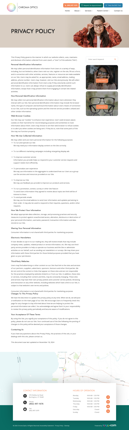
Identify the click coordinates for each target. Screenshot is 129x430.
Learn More (102, 81)
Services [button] (88, 11)
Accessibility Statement (47, 426)
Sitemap (66, 426)
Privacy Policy (59, 426)
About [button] (77, 11)
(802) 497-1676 (72, 5)
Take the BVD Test (114, 5)
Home (67, 11)
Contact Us (118, 11)
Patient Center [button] (103, 11)
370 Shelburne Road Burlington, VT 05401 (36, 396)
